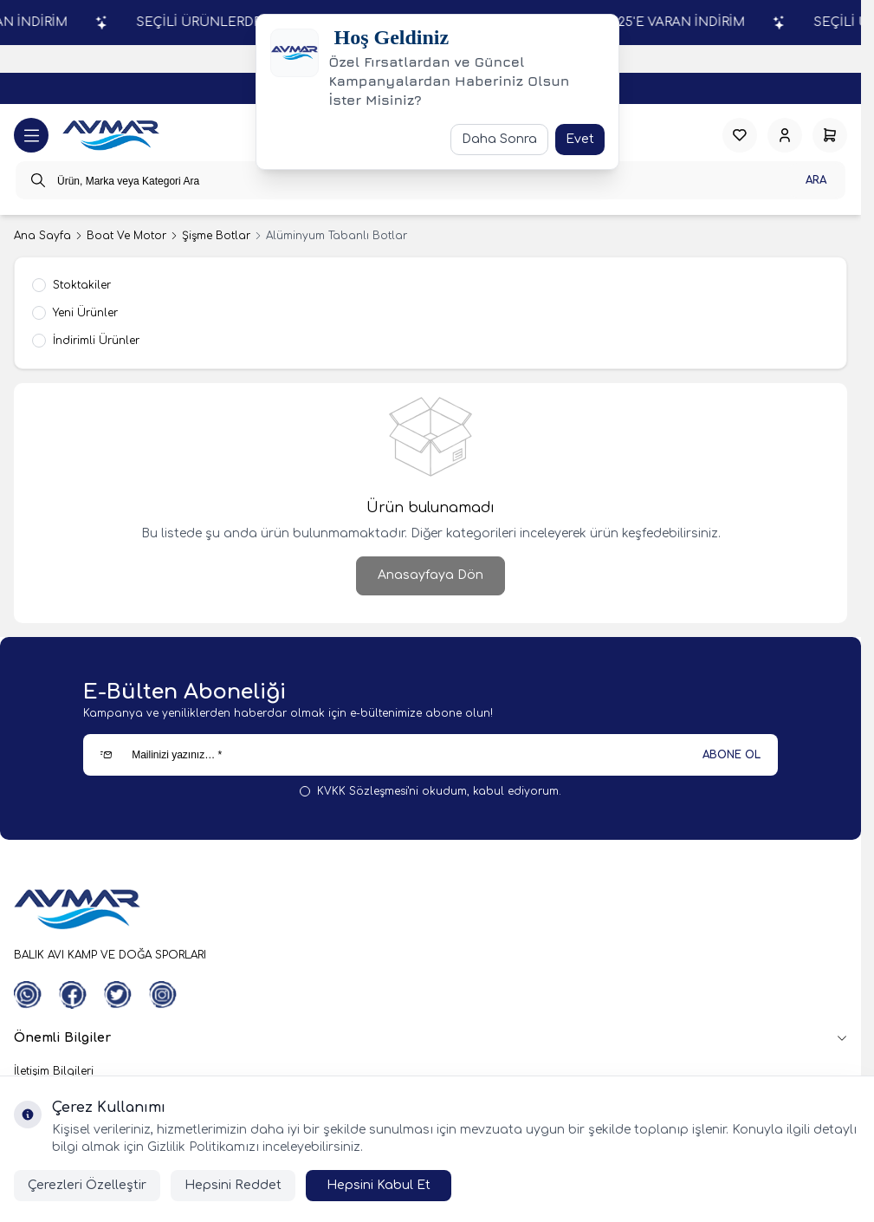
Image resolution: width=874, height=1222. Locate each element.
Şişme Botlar (216, 236)
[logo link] (110, 136)
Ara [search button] (816, 180)
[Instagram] (163, 995)
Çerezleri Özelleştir (87, 1185)
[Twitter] (118, 995)
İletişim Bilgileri (54, 1071)
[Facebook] (73, 995)
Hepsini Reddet (233, 1185)
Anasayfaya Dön (430, 575)
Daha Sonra (499, 139)
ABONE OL (731, 755)
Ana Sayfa (42, 236)
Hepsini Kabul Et (379, 1185)
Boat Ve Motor (126, 236)
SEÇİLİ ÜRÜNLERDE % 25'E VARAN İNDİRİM (650, 22)
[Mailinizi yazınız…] (430, 755)
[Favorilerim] (739, 135)
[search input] (430, 180)
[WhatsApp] (28, 995)
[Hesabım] (784, 135)
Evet (580, 139)
